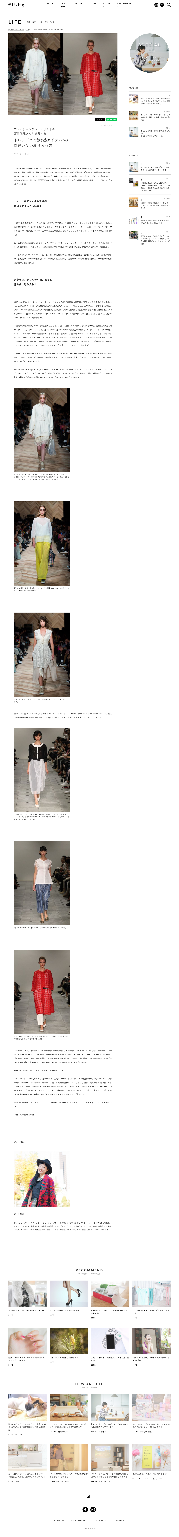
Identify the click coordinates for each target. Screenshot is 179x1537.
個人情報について (102, 1520)
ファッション (25, 154)
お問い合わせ (120, 1520)
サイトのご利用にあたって (80, 1520)
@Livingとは (59, 1520)
